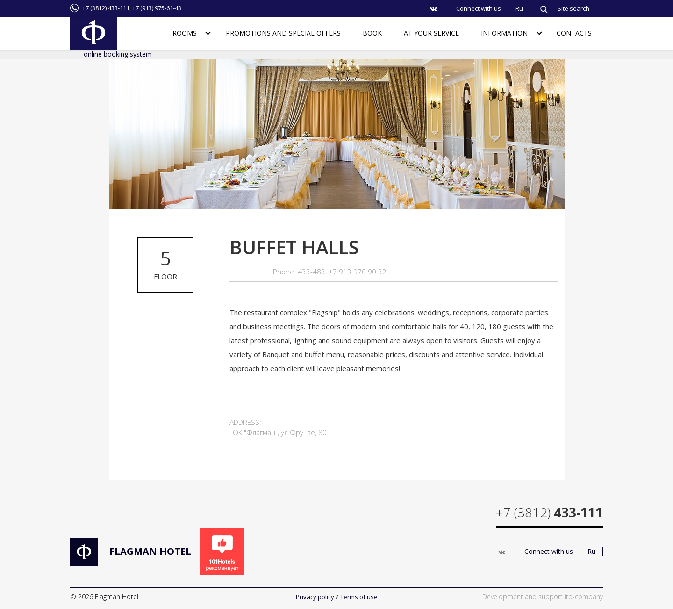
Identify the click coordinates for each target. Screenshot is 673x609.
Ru (519, 8)
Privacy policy (315, 597)
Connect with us (478, 8)
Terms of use (359, 597)
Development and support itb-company (542, 596)
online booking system (118, 54)
